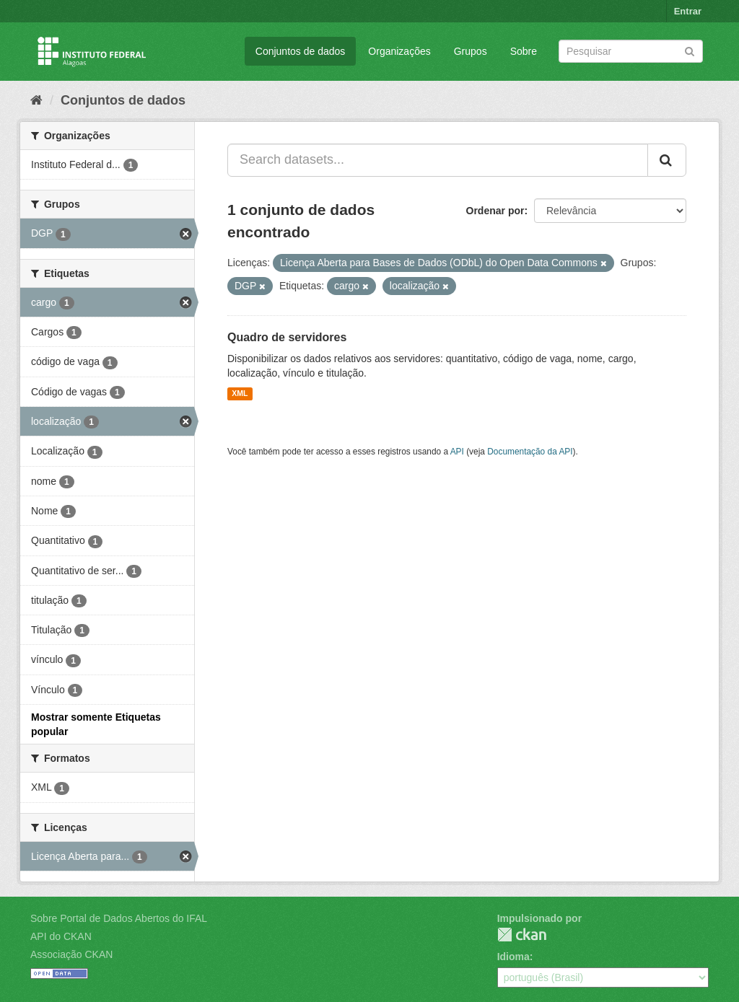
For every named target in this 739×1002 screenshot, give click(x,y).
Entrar (687, 11)
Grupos (470, 51)
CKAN (521, 934)
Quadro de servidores (286, 337)
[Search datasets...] (437, 160)
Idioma (513, 956)
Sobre (523, 51)
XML (240, 394)
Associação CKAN (71, 954)
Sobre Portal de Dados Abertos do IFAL (118, 918)
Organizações (399, 51)
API (457, 452)
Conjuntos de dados (300, 51)
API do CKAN (61, 936)
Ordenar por (495, 210)
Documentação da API (529, 452)
